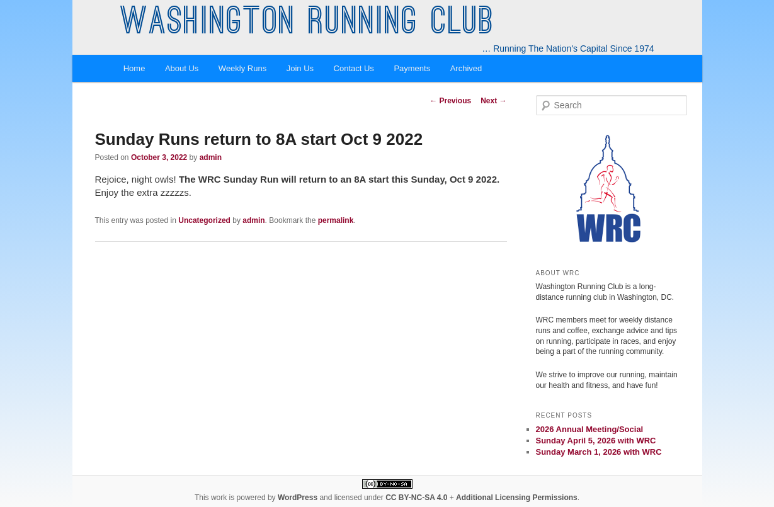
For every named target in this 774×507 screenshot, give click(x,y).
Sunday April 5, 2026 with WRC (596, 440)
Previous (450, 100)
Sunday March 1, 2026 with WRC (599, 452)
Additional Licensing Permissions (517, 497)
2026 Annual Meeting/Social (590, 429)
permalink (336, 220)
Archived (466, 68)
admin (211, 157)
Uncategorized (204, 220)
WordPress (297, 497)
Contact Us (354, 68)
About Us (181, 68)
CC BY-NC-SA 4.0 (416, 497)
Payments (412, 68)
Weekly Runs (242, 68)
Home (134, 68)
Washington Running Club (307, 24)
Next (493, 100)
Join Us (300, 68)
